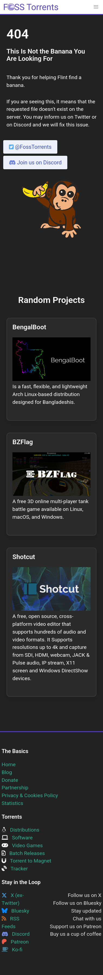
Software (17, 838)
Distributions (20, 830)
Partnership (15, 788)
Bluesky (15, 911)
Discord (16, 934)
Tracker (15, 869)
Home (9, 764)
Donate (10, 780)
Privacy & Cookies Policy (30, 795)
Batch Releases (23, 853)
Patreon (15, 942)
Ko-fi (12, 949)
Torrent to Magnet (26, 861)
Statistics (12, 803)
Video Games (22, 845)
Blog (7, 772)
